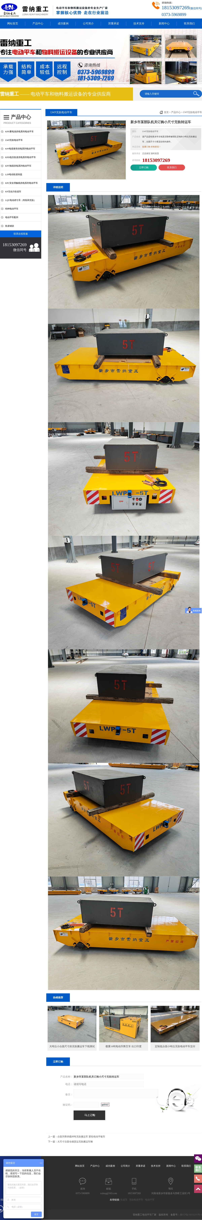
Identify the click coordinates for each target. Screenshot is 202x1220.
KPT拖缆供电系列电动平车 (18, 166)
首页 (166, 112)
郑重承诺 (113, 23)
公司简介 (88, 23)
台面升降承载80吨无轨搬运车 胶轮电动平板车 (81, 1136)
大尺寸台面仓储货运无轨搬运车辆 (75, 1141)
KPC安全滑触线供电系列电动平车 (21, 183)
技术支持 (138, 23)
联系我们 (189, 23)
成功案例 (63, 23)
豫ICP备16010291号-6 (191, 1214)
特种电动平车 (11, 208)
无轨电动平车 (137, 1199)
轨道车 (124, 1199)
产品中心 (37, 23)
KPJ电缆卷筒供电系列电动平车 (20, 148)
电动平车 (150, 1199)
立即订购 (143, 167)
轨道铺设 (9, 226)
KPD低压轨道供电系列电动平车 (20, 157)
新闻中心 (164, 23)
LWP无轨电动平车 (14, 140)
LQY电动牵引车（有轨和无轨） (20, 200)
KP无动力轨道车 (13, 191)
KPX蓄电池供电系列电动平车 (19, 131)
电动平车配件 (11, 217)
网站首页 (12, 23)
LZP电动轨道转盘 (13, 174)
